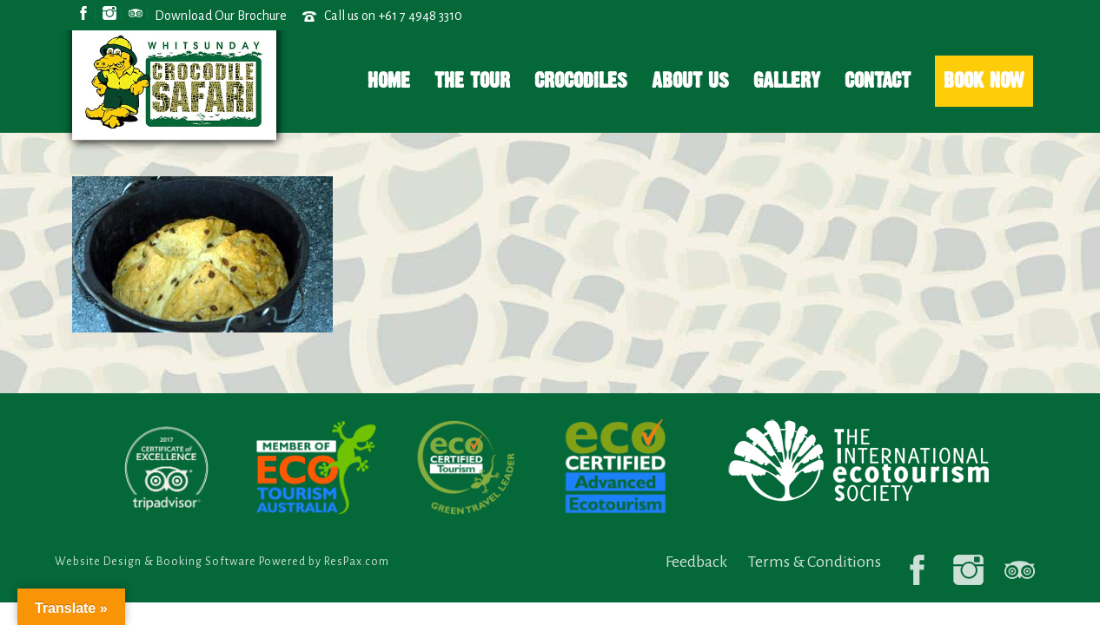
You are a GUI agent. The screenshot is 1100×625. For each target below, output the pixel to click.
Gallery (786, 80)
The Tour (472, 80)
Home (389, 80)
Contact (878, 80)
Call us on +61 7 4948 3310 (393, 16)
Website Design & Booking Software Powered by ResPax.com (222, 562)
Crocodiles (580, 80)
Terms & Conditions (814, 562)
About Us (690, 80)
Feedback (696, 562)
